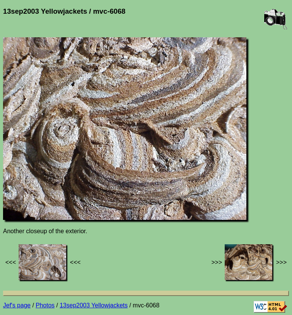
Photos (45, 305)
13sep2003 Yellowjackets (94, 305)
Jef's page (16, 305)
